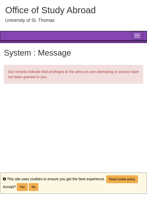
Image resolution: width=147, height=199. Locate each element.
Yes (22, 187)
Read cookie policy (122, 179)
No (34, 187)
